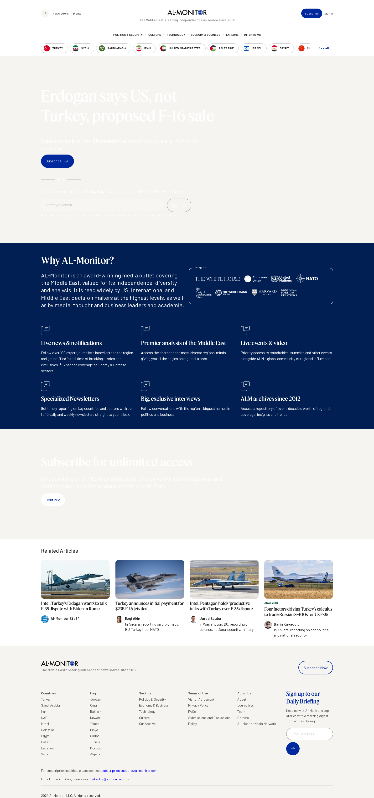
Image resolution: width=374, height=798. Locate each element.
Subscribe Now (316, 667)
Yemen (94, 724)
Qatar (45, 742)
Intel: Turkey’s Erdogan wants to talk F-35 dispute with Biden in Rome (74, 606)
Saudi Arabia (50, 705)
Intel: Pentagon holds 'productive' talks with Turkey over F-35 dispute (221, 606)
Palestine (48, 730)
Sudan (94, 736)
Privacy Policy (198, 705)
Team (241, 711)
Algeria (95, 754)
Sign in (328, 13)
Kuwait (95, 718)
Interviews (252, 34)
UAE (44, 718)
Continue (53, 499)
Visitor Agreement (201, 699)
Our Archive (147, 724)
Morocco (96, 748)
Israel (45, 724)
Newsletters (60, 13)
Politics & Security (128, 34)
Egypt (45, 736)
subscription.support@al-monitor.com (129, 770)
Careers (243, 718)
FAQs (192, 711)
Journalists (245, 705)
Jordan (95, 699)
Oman (94, 705)
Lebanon (47, 748)
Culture (154, 34)
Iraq (93, 693)
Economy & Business (205, 34)
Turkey (45, 699)
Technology (176, 34)
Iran (44, 711)
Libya (94, 730)
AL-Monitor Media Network (256, 724)
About (241, 699)
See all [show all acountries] (323, 48)
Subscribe (312, 13)
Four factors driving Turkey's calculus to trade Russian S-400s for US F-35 (298, 611)
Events (77, 13)
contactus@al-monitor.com (109, 779)
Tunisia (95, 742)
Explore (232, 34)
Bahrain (95, 711)
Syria (44, 754)
